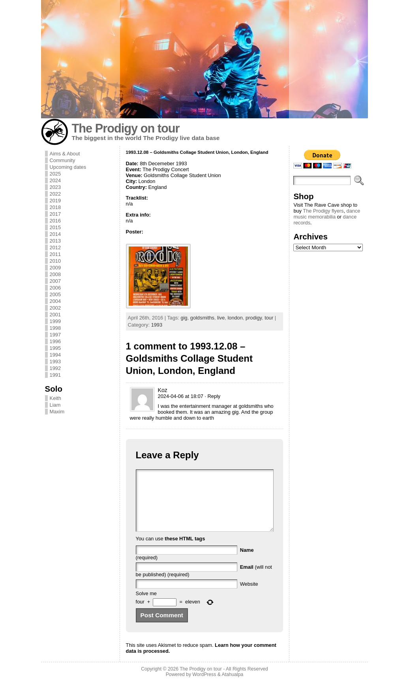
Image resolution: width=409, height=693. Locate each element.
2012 (55, 247)
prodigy (254, 318)
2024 (55, 180)
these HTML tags (185, 550)
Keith (55, 398)
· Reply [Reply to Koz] (212, 396)
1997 (55, 335)
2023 (55, 187)
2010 (55, 261)
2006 (55, 288)
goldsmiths (202, 318)
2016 (55, 221)
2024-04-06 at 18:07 (180, 396)
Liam (55, 405)
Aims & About (65, 154)
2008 (55, 274)
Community (62, 160)
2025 (55, 174)
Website (249, 596)
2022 (55, 194)
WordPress (204, 686)
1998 (55, 328)
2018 (55, 207)
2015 (55, 227)
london (234, 318)
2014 (55, 234)
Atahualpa (232, 686)
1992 (55, 368)
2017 (55, 214)
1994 (55, 355)
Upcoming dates (68, 167)
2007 (55, 281)
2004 (55, 301)
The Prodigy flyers (323, 211)
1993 (55, 361)
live (221, 318)
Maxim (57, 412)
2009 (55, 268)
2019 (55, 201)
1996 (55, 341)
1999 (55, 321)
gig (184, 318)
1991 (55, 375)
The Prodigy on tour (126, 128)
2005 (55, 294)
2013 (55, 241)
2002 (55, 308)
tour (269, 318)
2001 (55, 315)
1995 (55, 348)
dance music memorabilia (326, 214)
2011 (55, 254)
